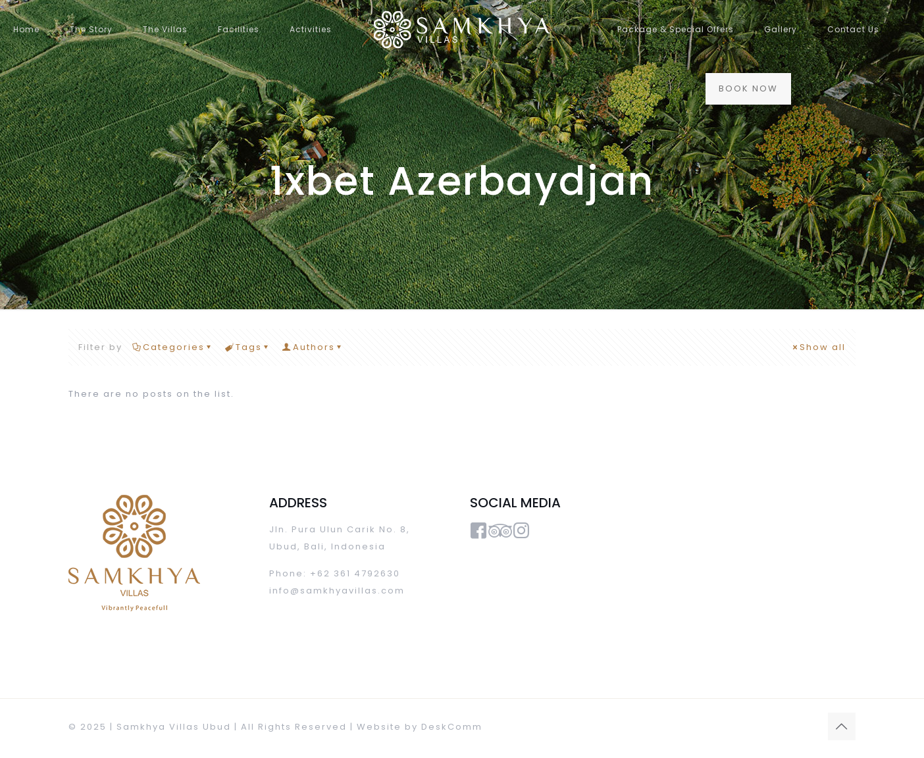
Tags (247, 347)
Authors (313, 347)
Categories (172, 347)
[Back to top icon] (842, 726)
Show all (818, 347)
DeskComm (451, 726)
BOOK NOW (748, 88)
